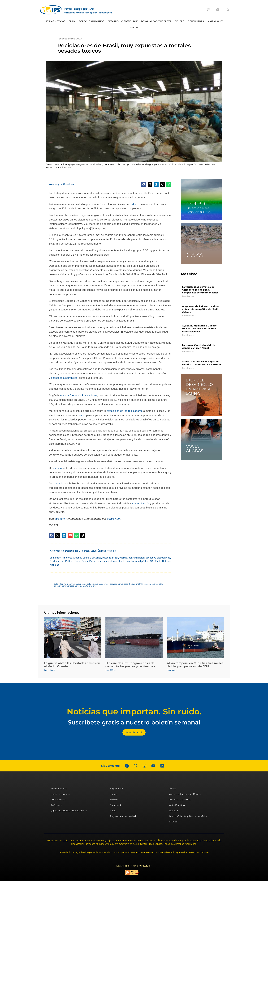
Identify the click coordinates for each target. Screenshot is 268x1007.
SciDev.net (114, 518)
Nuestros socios (60, 794)
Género (180, 21)
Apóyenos (56, 805)
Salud (134, 27)
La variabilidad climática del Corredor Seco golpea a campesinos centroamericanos (200, 289)
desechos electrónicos (64, 378)
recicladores (100, 561)
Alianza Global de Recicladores (78, 395)
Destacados (56, 561)
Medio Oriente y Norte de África (188, 816)
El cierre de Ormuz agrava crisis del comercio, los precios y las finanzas (130, 664)
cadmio (134, 204)
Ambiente (67, 557)
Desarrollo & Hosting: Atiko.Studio (134, 865)
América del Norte (180, 799)
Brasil (115, 557)
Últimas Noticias (54, 21)
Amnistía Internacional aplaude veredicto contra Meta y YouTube (201, 363)
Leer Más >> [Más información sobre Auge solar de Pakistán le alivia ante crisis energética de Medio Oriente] (188, 315)
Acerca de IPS (59, 788)
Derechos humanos (91, 21)
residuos (112, 561)
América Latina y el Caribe (87, 557)
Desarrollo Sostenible (123, 21)
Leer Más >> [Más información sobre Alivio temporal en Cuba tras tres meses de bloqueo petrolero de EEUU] (172, 670)
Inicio (113, 794)
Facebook (115, 805)
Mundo (173, 821)
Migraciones (215, 21)
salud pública (142, 561)
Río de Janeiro (126, 561)
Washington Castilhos (61, 184)
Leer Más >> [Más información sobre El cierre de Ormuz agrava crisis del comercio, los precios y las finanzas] (111, 670)
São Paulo (155, 561)
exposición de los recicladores (125, 411)
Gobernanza (196, 21)
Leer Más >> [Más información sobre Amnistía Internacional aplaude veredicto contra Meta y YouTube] (188, 368)
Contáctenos (58, 799)
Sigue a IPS (117, 788)
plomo (77, 561)
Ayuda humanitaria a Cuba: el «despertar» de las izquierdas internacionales (199, 328)
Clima (72, 21)
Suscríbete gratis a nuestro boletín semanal (134, 722)
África (172, 788)
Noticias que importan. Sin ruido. (134, 711)
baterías (106, 557)
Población (87, 561)
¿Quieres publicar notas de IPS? (70, 810)
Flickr (113, 810)
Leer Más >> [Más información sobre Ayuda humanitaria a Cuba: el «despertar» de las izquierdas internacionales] (188, 335)
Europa (173, 810)
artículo (60, 518)
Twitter (114, 799)
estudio (57, 468)
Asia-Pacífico (177, 805)
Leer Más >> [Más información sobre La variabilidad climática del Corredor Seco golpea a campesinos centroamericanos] (188, 296)
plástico (68, 561)
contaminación (141, 503)
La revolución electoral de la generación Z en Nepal (198, 346)
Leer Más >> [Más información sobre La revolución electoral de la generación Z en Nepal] (188, 351)
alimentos (55, 557)
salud (82, 415)
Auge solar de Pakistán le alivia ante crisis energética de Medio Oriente (200, 309)
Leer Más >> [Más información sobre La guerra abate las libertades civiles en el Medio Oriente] (49, 670)
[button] (228, 10)
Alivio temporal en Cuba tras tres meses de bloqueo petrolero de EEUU (195, 664)
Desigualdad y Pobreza (156, 21)
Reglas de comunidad (123, 816)
